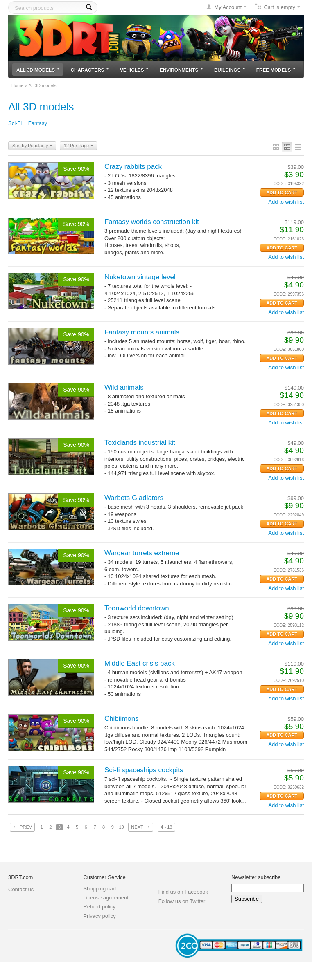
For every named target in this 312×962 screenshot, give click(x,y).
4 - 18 (166, 827)
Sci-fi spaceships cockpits (143, 770)
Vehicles (134, 69)
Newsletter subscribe (256, 877)
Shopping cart (99, 889)
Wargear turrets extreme (141, 553)
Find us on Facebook (183, 892)
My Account (228, 7)
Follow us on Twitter (182, 901)
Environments (181, 69)
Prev (22, 826)
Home (17, 85)
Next (140, 826)
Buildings (229, 69)
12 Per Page (78, 146)
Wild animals (124, 387)
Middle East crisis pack (139, 663)
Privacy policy (99, 916)
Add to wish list (286, 202)
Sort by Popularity (32, 146)
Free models (275, 69)
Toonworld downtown (136, 608)
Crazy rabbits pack (133, 166)
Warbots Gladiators (133, 498)
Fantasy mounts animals (141, 332)
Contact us (21, 889)
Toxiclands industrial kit (139, 442)
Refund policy (99, 907)
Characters (90, 69)
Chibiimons (121, 718)
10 (121, 827)
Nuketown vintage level (140, 277)
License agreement (106, 898)
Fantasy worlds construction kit (151, 222)
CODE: (280, 184)
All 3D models (37, 69)
